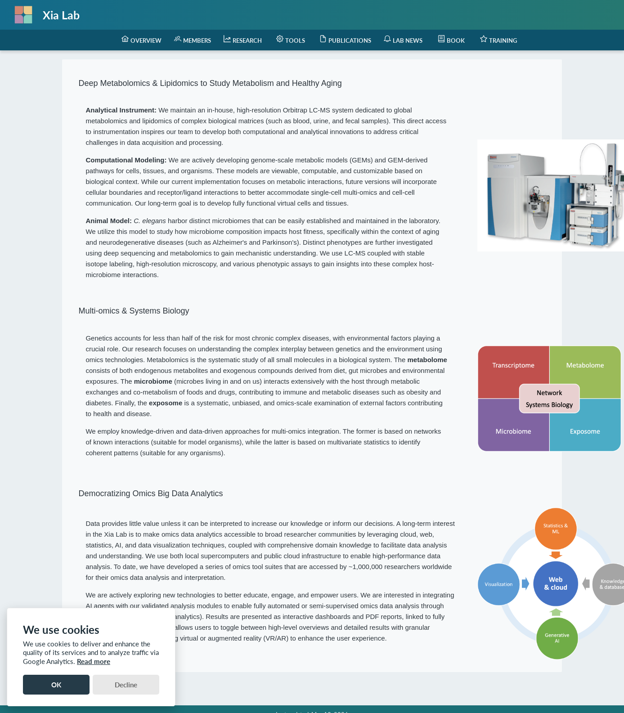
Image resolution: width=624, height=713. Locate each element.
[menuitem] (141, 40)
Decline (126, 685)
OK (56, 685)
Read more (93, 661)
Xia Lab (61, 15)
